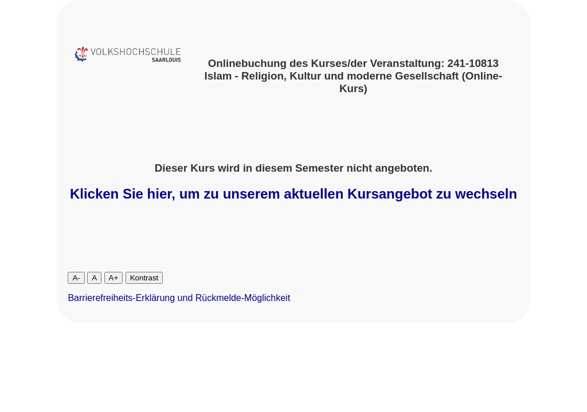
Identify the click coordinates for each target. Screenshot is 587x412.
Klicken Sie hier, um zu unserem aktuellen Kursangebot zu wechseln (293, 193)
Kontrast (144, 278)
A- (76, 278)
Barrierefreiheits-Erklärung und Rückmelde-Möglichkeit (179, 298)
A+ (114, 278)
